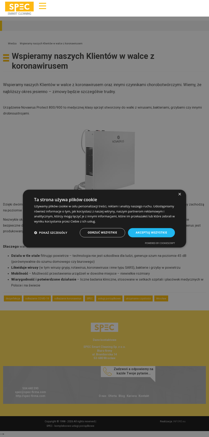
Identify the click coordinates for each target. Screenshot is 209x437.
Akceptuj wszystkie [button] (151, 232)
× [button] (179, 194)
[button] (50, 233)
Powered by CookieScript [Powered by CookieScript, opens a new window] (160, 243)
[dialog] (104, 218)
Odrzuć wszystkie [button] (102, 232)
